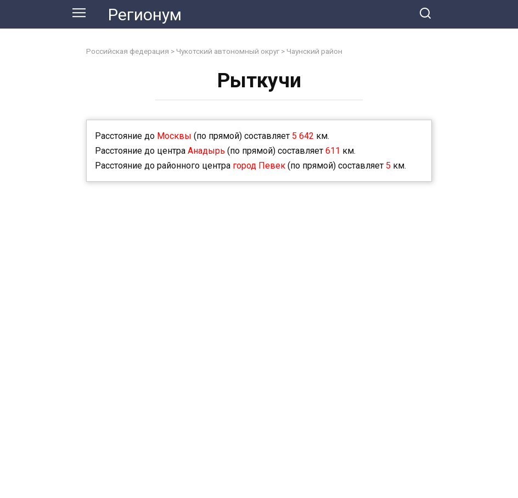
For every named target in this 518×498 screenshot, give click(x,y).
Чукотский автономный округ (227, 51)
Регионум (145, 14)
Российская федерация (127, 51)
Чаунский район (314, 51)
